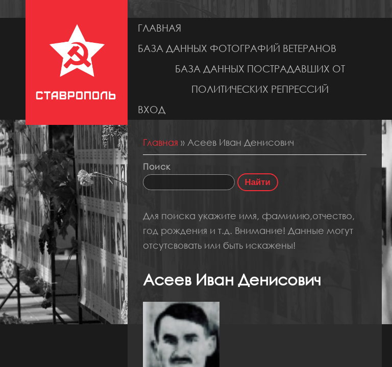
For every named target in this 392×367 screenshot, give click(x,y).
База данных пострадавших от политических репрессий (260, 79)
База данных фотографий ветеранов (237, 48)
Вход (151, 109)
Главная (159, 28)
